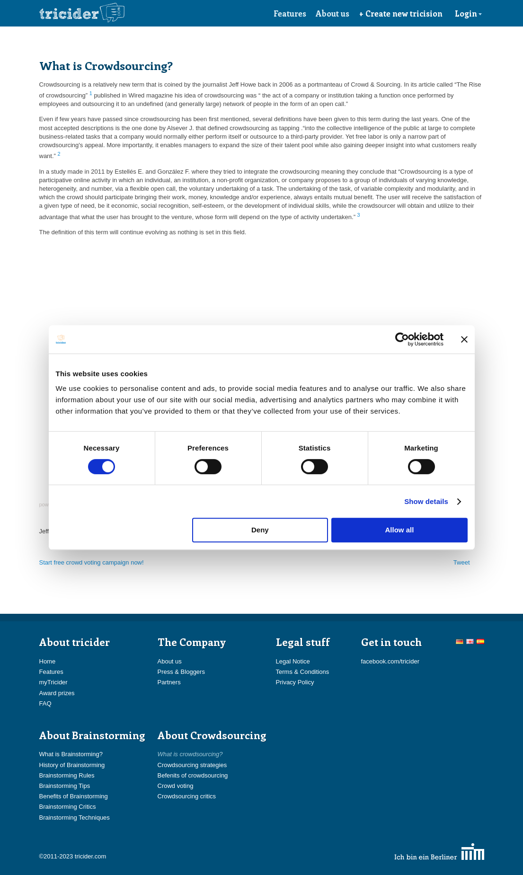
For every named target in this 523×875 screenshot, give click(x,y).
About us (332, 13)
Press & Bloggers (181, 671)
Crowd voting (176, 785)
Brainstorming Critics (67, 806)
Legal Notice (293, 661)
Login (468, 13)
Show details (426, 501)
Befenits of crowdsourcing (193, 775)
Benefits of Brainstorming (73, 796)
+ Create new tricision (401, 13)
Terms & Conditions (302, 671)
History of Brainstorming (72, 765)
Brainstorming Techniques (74, 817)
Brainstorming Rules (67, 775)
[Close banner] (464, 339)
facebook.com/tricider (390, 661)
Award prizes (57, 693)
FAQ (45, 703)
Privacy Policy (295, 682)
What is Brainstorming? (71, 754)
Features (290, 13)
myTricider (53, 682)
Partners (169, 682)
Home (47, 661)
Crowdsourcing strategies (192, 765)
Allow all (399, 530)
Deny (260, 530)
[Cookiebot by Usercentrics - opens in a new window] (402, 339)
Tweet (461, 562)
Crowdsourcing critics (187, 796)
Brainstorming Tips (64, 785)
